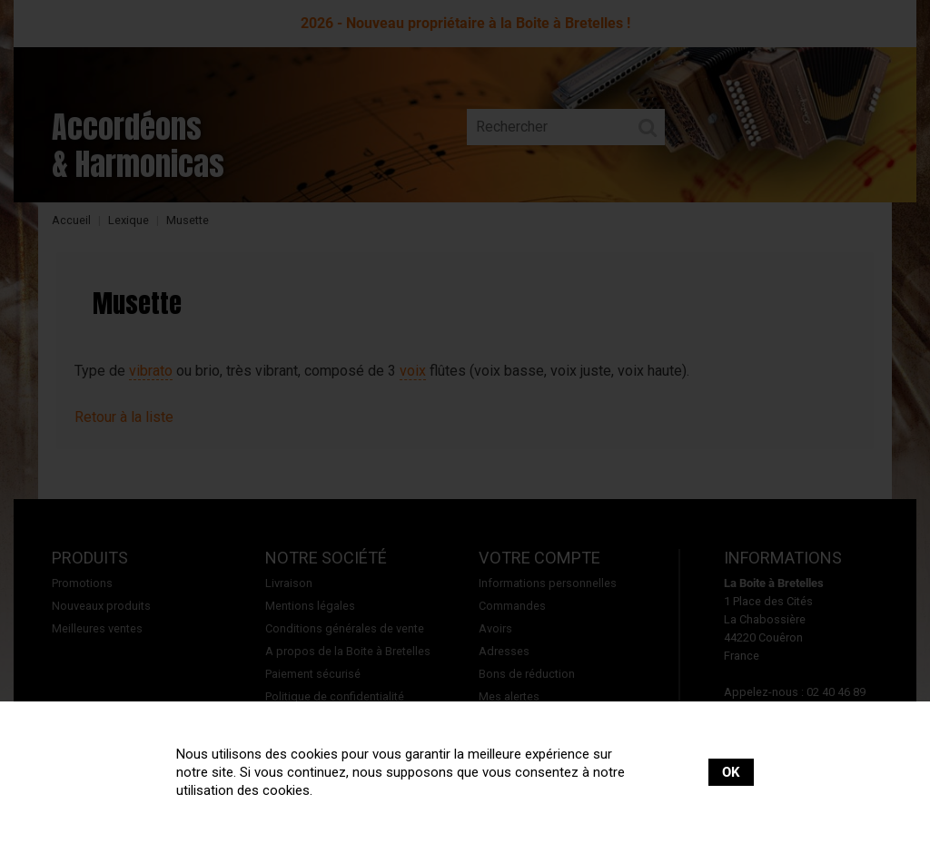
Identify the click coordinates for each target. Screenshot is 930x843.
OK (731, 772)
